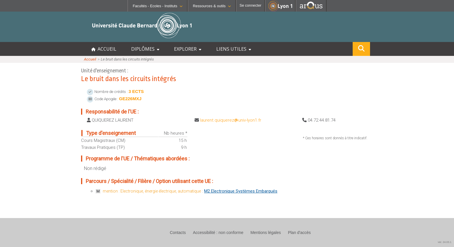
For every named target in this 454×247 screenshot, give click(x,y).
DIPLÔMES (145, 49)
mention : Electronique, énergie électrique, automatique (152, 191)
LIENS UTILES (233, 49)
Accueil (90, 59)
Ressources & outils (212, 6)
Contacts (178, 232)
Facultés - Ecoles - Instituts (157, 6)
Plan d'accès (299, 232)
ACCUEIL (103, 49)
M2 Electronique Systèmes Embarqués (240, 191)
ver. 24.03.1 (444, 242)
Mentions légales (265, 232)
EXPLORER (187, 49)
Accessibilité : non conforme (218, 232)
